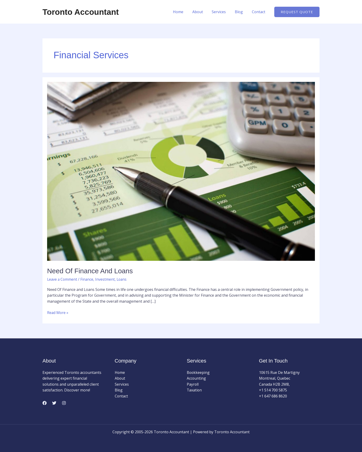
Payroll (193, 384)
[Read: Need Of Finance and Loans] (181, 170)
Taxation (194, 390)
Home (185, 11)
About (203, 11)
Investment (106, 279)
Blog (241, 11)
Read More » (58, 312)
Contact (259, 11)
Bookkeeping (198, 372)
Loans (123, 279)
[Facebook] (44, 403)
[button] (297, 12)
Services (223, 11)
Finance (87, 279)
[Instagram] (64, 403)
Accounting (196, 378)
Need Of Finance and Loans (90, 271)
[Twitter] (54, 403)
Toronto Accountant (80, 11)
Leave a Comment (62, 279)
